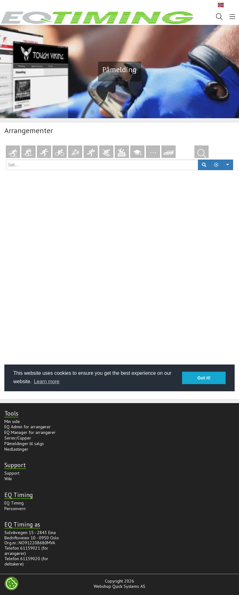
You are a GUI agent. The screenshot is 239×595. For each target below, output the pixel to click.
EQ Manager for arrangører (30, 432)
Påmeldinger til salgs (24, 443)
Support (11, 473)
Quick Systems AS (128, 586)
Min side (12, 421)
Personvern (15, 508)
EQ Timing (14, 503)
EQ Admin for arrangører (27, 427)
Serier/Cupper (17, 438)
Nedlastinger (16, 449)
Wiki (8, 478)
